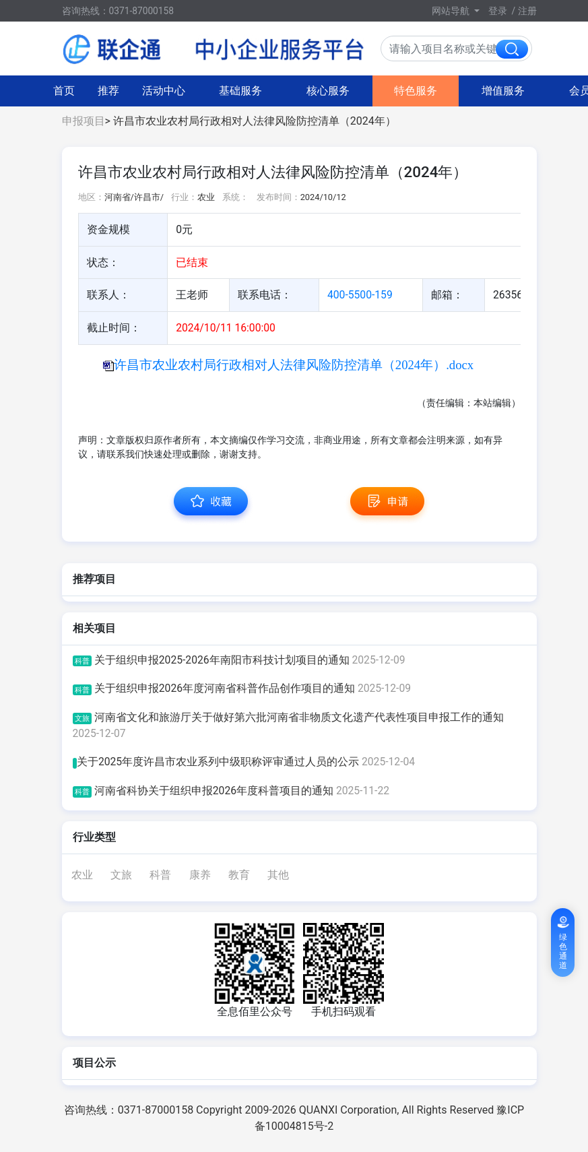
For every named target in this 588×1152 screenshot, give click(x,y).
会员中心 (469, 90)
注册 (527, 10)
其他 (278, 874)
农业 (82, 874)
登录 (497, 10)
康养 (200, 874)
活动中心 (42, 90)
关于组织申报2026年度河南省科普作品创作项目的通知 (242, 688)
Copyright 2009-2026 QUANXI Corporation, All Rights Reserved (346, 1109)
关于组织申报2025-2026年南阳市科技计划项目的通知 (239, 659)
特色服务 (294, 90)
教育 (239, 874)
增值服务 (381, 90)
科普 (160, 874)
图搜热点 (546, 90)
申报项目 (83, 121)
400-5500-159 (360, 294)
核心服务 (206, 90)
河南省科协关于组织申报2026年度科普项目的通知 (231, 790)
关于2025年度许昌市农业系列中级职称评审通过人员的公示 (244, 761)
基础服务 (119, 90)
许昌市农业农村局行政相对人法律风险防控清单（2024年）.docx (293, 365)
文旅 (121, 874)
